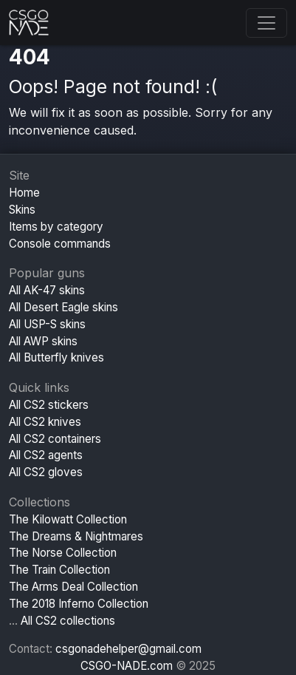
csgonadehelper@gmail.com (128, 649)
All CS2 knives (45, 422)
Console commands (60, 244)
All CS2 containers (55, 439)
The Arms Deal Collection (73, 587)
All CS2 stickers (49, 405)
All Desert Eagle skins (63, 307)
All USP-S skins (47, 324)
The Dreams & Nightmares (76, 536)
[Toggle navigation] (266, 23)
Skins (22, 210)
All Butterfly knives (56, 357)
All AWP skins (43, 341)
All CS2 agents (46, 455)
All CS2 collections (68, 621)
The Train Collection (59, 570)
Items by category (56, 227)
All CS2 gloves (46, 472)
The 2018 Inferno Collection (78, 604)
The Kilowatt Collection (68, 519)
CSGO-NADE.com (126, 666)
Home (24, 193)
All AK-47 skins (47, 290)
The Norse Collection (63, 553)
